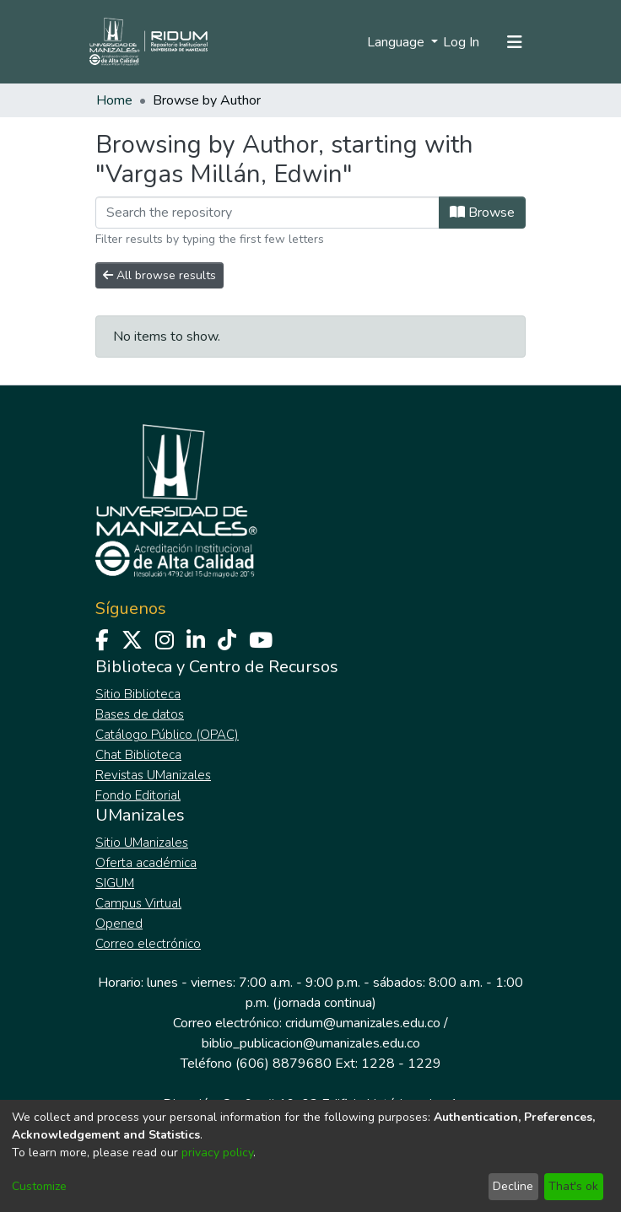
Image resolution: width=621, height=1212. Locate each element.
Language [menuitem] (397, 42)
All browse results (159, 275)
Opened (119, 923)
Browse (482, 212)
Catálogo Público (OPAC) (167, 734)
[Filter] (267, 213)
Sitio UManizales (141, 842)
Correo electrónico (148, 943)
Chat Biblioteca (138, 754)
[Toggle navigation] (514, 42)
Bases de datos (139, 714)
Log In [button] (462, 42)
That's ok (573, 1186)
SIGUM (114, 883)
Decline (513, 1186)
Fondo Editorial (138, 795)
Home (114, 100)
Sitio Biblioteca (138, 694)
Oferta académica (146, 862)
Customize (39, 1186)
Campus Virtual (138, 903)
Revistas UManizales (153, 775)
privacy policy (217, 1153)
